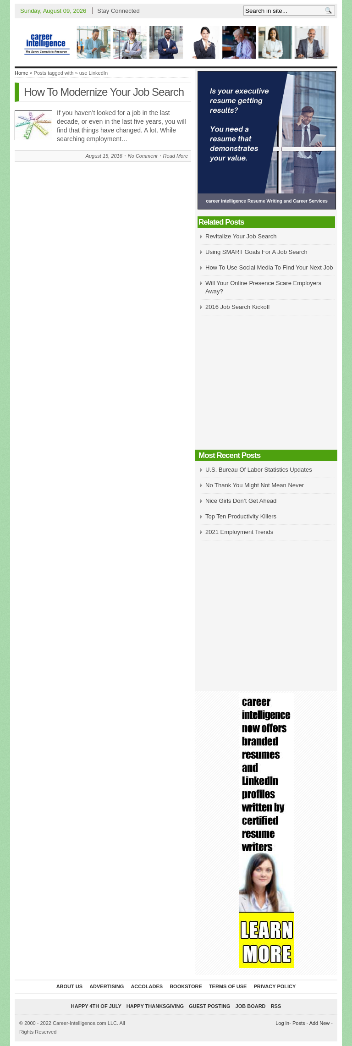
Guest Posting (209, 1006)
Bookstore (186, 986)
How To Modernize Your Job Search (104, 92)
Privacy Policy (274, 986)
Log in (282, 1023)
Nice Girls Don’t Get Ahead (240, 500)
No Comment (143, 156)
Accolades (147, 986)
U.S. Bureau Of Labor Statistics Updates (258, 469)
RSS (276, 1006)
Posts (298, 1023)
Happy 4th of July (96, 1006)
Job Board (251, 1006)
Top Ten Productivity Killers (240, 516)
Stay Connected (118, 10)
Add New (319, 1023)
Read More (175, 156)
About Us (69, 986)
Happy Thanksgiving (155, 1006)
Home (21, 73)
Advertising (106, 986)
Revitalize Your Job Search (240, 236)
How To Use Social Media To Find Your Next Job (269, 267)
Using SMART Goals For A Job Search (256, 251)
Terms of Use (228, 986)
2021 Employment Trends (239, 532)
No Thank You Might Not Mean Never (254, 485)
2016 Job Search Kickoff (237, 306)
